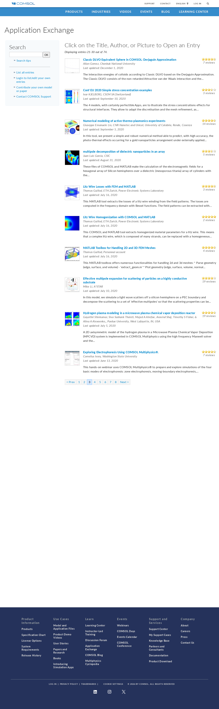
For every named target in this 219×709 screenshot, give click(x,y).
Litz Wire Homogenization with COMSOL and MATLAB (119, 217)
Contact (165, 3)
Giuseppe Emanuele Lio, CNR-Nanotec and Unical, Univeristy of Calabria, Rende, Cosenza (137, 125)
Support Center (158, 629)
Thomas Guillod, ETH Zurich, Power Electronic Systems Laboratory (123, 190)
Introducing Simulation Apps (63, 665)
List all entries (25, 72)
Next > (124, 382)
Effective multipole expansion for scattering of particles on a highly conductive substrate (135, 280)
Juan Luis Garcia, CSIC (96, 156)
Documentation (158, 655)
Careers (185, 631)
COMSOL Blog (94, 655)
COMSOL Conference (124, 644)
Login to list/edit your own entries (33, 80)
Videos (126, 12)
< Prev (70, 382)
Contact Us (187, 642)
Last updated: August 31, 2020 (102, 160)
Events (146, 12)
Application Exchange (92, 647)
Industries (101, 12)
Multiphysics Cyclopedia (93, 662)
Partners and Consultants (157, 648)
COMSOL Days (126, 631)
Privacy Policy (69, 684)
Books (57, 658)
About (184, 625)
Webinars (123, 625)
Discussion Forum (96, 640)
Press (184, 637)
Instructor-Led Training (94, 632)
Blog (165, 12)
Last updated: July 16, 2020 (100, 195)
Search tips (24, 60)
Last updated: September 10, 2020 (104, 98)
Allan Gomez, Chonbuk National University (109, 63)
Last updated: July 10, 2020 (100, 291)
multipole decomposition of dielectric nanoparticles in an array (124, 152)
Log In (197, 3)
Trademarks (88, 684)
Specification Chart (33, 635)
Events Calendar (127, 637)
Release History (31, 655)
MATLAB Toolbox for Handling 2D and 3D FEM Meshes (119, 248)
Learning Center (193, 12)
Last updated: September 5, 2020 (103, 129)
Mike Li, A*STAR (93, 286)
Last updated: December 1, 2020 (103, 68)
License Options (32, 640)
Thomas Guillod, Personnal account (104, 252)
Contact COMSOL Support (33, 96)
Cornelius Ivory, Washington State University (110, 356)
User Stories (60, 643)
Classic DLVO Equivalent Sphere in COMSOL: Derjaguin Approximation (129, 60)
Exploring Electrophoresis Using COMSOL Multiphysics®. (121, 352)
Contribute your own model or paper (34, 89)
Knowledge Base (159, 640)
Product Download (160, 661)
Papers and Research (60, 650)
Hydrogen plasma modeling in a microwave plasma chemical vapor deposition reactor (139, 313)
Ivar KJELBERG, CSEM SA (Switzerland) (107, 94)
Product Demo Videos (62, 635)
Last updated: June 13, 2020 (100, 360)
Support (150, 3)
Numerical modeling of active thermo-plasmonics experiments (124, 121)
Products (74, 12)
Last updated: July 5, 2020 (99, 325)
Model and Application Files (63, 627)
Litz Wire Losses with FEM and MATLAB (109, 187)
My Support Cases (160, 635)
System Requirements (30, 648)
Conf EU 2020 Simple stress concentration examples (117, 90)
